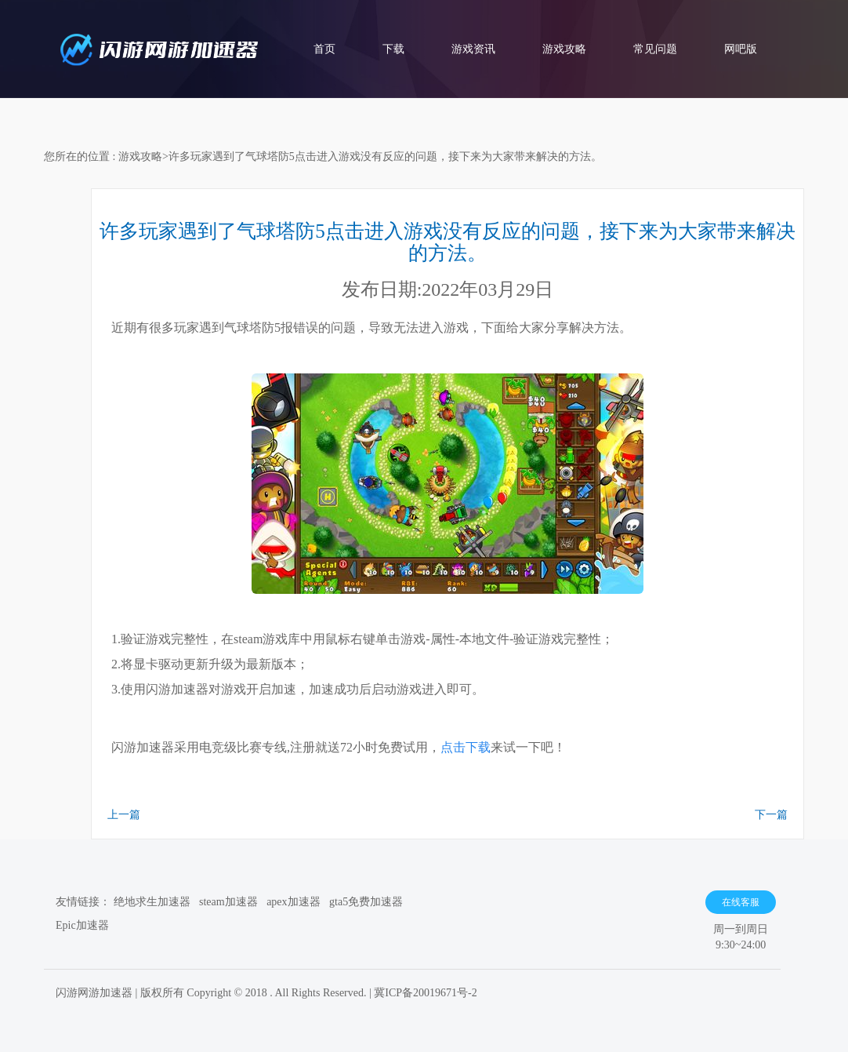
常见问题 (655, 49)
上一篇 (123, 815)
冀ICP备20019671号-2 (425, 993)
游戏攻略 (564, 49)
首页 (324, 49)
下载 (393, 49)
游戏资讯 (473, 49)
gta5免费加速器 (366, 902)
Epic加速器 (82, 925)
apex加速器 (293, 902)
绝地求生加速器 (152, 902)
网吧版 (740, 49)
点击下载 (465, 747)
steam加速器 (228, 902)
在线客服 (740, 902)
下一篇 (771, 815)
